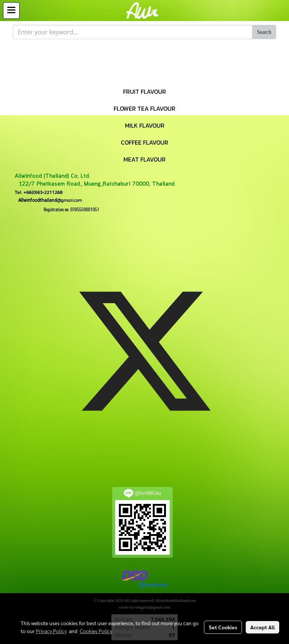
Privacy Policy (51, 630)
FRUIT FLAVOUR (144, 91)
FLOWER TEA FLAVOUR (144, 108)
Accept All (262, 627)
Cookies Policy (96, 630)
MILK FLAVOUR (144, 125)
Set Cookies (223, 627)
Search (264, 32)
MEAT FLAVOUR (144, 159)
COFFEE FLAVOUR (144, 142)
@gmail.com (48, 200)
